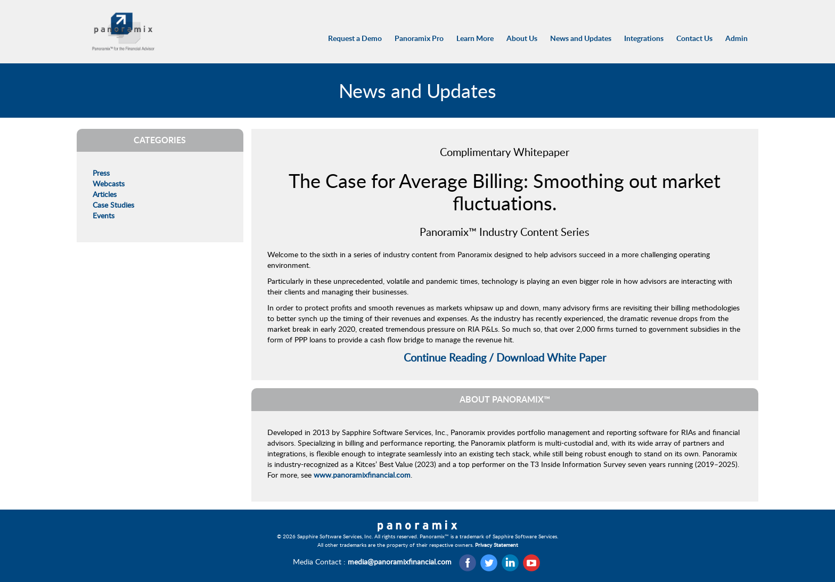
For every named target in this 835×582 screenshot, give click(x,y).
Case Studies (113, 205)
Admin (736, 38)
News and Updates (580, 38)
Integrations (644, 38)
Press (101, 173)
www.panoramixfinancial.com (362, 475)
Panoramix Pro (419, 38)
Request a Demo (355, 38)
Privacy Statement (496, 544)
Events (103, 215)
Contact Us (694, 38)
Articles (105, 194)
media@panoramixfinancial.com (400, 561)
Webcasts (109, 183)
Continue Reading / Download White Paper (505, 357)
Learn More (475, 38)
